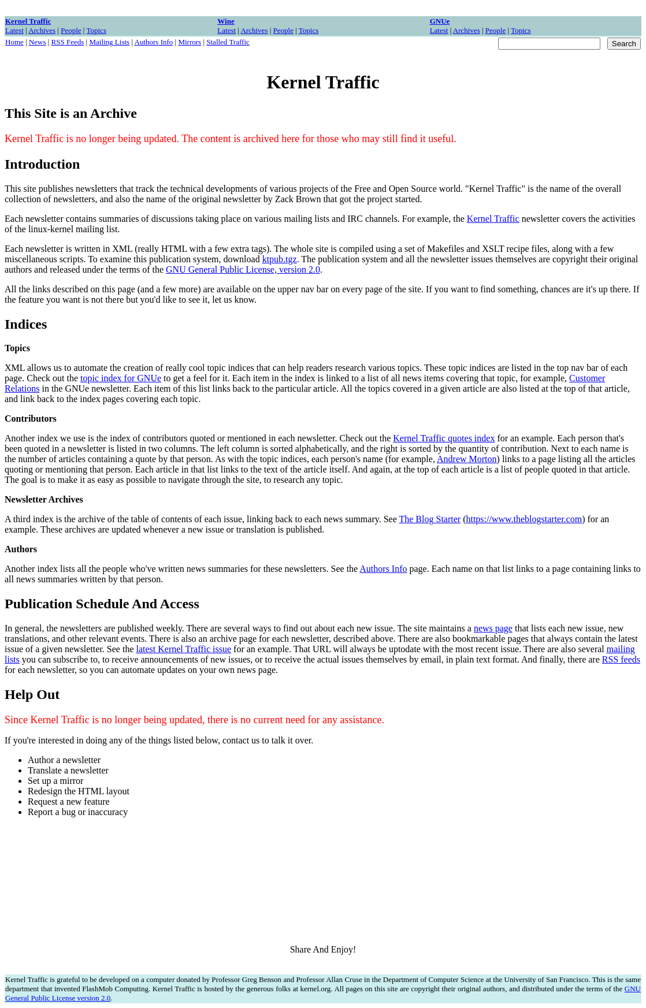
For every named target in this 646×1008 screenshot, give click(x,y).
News (37, 42)
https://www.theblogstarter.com (524, 519)
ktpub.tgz (279, 259)
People (71, 30)
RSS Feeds (67, 42)
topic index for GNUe (120, 378)
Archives (41, 30)
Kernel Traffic (493, 219)
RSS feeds (621, 659)
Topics (96, 30)
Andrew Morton (467, 459)
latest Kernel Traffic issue (184, 649)
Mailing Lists (109, 42)
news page (493, 628)
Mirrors (189, 42)
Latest (14, 30)
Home (14, 42)
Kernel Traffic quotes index (444, 438)
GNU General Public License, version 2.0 (243, 269)
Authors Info (154, 42)
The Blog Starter (430, 519)
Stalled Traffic (228, 42)
